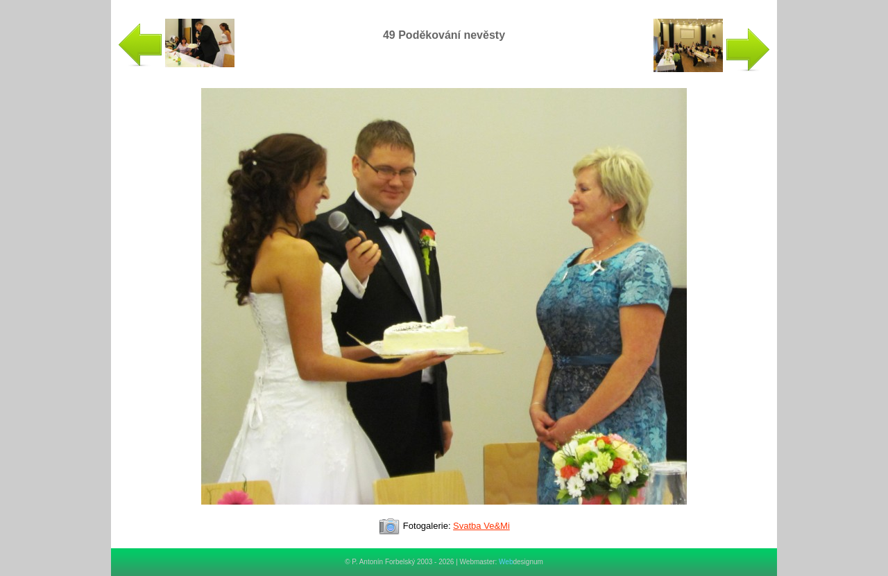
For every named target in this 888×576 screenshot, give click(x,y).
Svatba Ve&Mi (481, 526)
